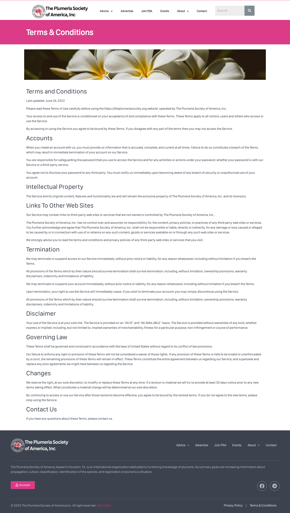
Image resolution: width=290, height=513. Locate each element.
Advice (106, 11)
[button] (106, 11)
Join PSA (146, 11)
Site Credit (104, 505)
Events (164, 11)
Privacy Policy (233, 505)
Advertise (127, 11)
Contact (202, 11)
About (183, 11)
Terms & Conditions (263, 505)
